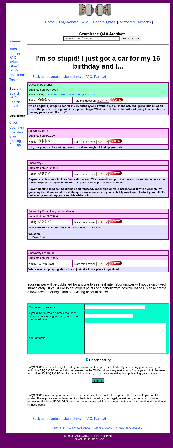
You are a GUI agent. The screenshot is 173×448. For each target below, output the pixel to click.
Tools (13, 80)
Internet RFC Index (15, 45)
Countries (16, 127)
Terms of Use (96, 444)
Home (49, 22)
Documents (18, 75)
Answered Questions (135, 22)
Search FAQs (14, 95)
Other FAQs (13, 68)
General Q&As (104, 22)
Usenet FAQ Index (14, 57)
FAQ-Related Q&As (73, 22)
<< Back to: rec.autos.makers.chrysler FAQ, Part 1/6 (66, 76)
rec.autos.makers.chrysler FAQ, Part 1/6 (70, 94)
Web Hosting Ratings (15, 141)
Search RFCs (14, 104)
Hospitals (16, 132)
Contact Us (79, 444)
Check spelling (100, 366)
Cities (13, 122)
